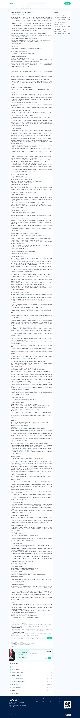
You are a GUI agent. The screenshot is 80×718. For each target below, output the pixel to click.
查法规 (14, 643)
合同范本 (29, 6)
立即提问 (49, 638)
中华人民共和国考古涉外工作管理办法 (19, 623)
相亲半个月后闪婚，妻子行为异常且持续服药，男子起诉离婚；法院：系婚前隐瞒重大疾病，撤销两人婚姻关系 (61, 33)
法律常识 (22, 6)
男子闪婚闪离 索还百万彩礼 (59, 24)
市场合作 (43, 701)
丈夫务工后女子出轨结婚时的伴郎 (60, 29)
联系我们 (43, 706)
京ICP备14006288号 (12, 714)
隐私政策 (51, 701)
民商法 (17, 8)
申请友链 (58, 701)
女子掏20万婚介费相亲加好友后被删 (61, 14)
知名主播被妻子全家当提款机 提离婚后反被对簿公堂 (61, 21)
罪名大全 (42, 6)
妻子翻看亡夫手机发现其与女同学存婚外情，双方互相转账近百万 (61, 28)
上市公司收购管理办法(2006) (17, 627)
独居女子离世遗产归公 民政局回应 (60, 19)
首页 (10, 6)
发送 (49, 658)
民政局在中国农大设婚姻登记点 (60, 26)
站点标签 (58, 706)
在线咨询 (67, 3)
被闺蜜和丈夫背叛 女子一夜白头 (60, 15)
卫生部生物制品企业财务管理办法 (18, 632)
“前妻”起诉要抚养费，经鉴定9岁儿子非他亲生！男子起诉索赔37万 (61, 31)
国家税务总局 (14, 14)
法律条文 (35, 6)
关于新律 (36, 701)
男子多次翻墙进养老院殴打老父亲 (60, 17)
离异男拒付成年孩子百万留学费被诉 (61, 22)
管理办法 (12, 646)
